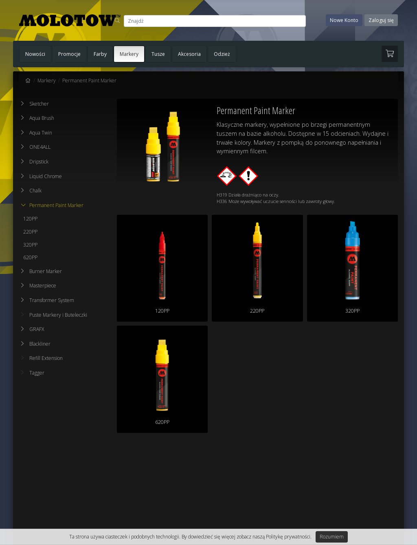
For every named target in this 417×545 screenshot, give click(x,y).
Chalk (35, 190)
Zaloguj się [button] (381, 20)
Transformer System (51, 300)
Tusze (158, 54)
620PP (30, 257)
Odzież (222, 54)
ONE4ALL (39, 146)
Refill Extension (42, 358)
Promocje (69, 54)
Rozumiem (332, 536)
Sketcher (39, 103)
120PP (30, 218)
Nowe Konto (344, 20)
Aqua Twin (40, 132)
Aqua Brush (41, 118)
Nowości (35, 54)
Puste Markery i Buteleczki (54, 314)
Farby (100, 54)
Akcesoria (189, 54)
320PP (30, 244)
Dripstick (38, 161)
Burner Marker (45, 271)
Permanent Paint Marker (89, 80)
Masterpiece (42, 285)
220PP (30, 231)
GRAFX (36, 329)
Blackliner (39, 343)
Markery (129, 54)
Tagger (32, 372)
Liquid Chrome (45, 176)
